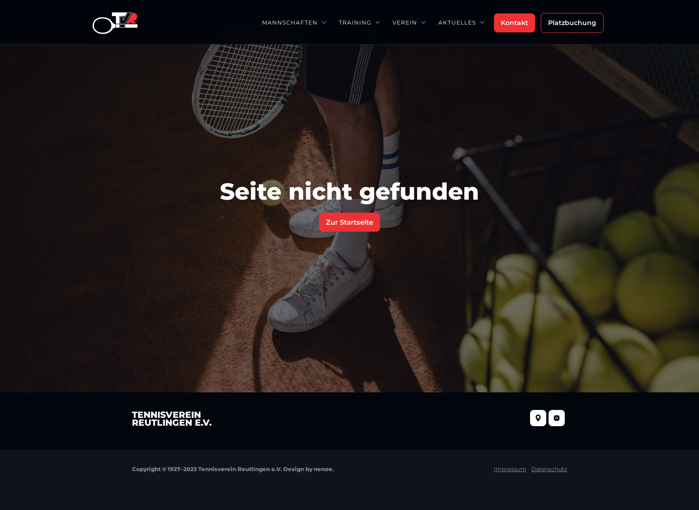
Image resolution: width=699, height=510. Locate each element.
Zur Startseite (349, 222)
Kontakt (514, 23)
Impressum (510, 469)
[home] (115, 22)
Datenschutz (549, 469)
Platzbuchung (572, 23)
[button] (294, 22)
